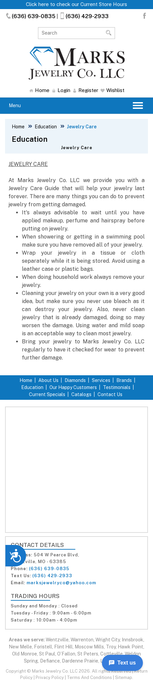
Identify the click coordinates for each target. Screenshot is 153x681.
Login (61, 90)
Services (101, 380)
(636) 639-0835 (30, 16)
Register (85, 90)
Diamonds (75, 380)
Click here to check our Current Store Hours (76, 4)
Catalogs (81, 394)
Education (46, 126)
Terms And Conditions (89, 677)
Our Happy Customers (73, 387)
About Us (48, 380)
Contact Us (110, 394)
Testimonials (116, 387)
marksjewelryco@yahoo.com (61, 582)
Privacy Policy (50, 677)
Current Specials (47, 394)
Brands (124, 380)
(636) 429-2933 (84, 16)
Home (39, 90)
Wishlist (112, 90)
